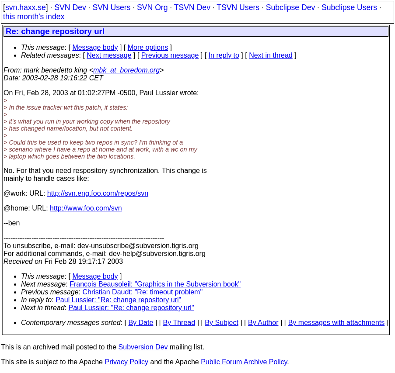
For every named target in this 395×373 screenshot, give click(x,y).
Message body (95, 47)
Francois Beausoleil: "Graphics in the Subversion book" (155, 284)
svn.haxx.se (25, 7)
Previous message (170, 55)
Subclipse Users (349, 7)
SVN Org (152, 7)
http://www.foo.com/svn (86, 208)
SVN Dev (70, 7)
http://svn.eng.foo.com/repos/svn (97, 193)
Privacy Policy (126, 362)
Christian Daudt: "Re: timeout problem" (143, 292)
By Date (140, 322)
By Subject (221, 322)
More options (148, 47)
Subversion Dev (143, 347)
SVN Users (111, 7)
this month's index (33, 16)
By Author (263, 322)
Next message (109, 55)
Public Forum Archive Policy (244, 362)
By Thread (179, 322)
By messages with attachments (336, 322)
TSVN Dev (192, 7)
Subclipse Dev (290, 7)
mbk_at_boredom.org (126, 70)
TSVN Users (238, 7)
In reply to (224, 55)
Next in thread (271, 55)
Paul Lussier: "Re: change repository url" (118, 300)
